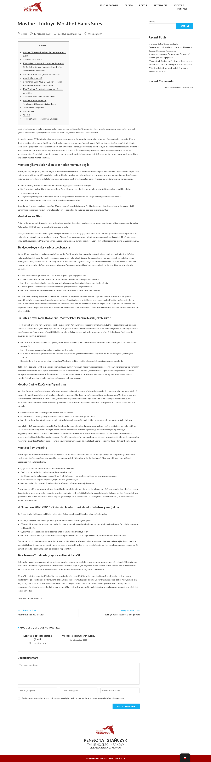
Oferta (129, 5)
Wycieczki (179, 5)
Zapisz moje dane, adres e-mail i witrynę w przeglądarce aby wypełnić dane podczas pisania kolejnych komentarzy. (73, 698)
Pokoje (143, 5)
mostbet (97, 146)
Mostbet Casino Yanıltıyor (34, 100)
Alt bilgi (26, 115)
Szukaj (152, 21)
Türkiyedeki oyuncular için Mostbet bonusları (43, 63)
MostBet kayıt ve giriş (32, 78)
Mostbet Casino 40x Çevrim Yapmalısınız (41, 74)
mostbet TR (36, 598)
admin (24, 34)
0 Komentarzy (95, 34)
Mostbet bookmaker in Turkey (78, 635)
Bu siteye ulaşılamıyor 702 (69, 34)
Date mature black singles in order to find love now (170, 47)
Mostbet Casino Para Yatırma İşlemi (39, 96)
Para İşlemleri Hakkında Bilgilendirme (39, 104)
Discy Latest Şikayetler (33, 107)
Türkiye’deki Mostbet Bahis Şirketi (37, 637)
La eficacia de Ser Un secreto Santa (163, 44)
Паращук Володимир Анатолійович (163, 51)
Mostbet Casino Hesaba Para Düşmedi (40, 118)
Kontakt (182, 9)
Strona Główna (109, 5)
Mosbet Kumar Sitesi (32, 59)
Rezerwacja (160, 5)
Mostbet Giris (29, 111)
